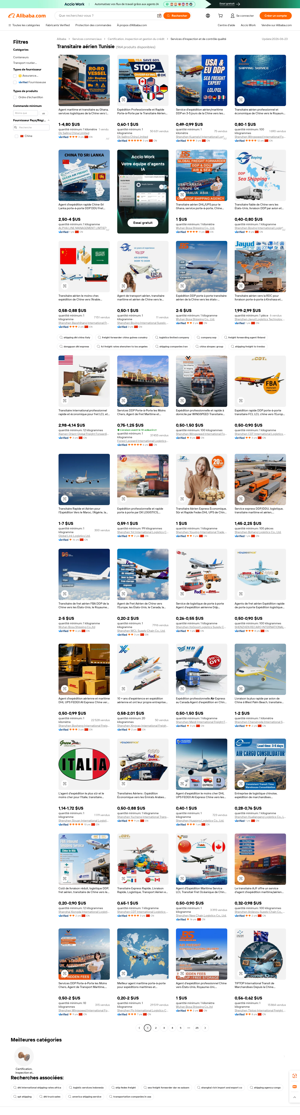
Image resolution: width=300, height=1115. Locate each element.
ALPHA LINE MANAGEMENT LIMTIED (83, 228)
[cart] (221, 16)
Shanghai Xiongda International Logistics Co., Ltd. (84, 911)
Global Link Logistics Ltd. (74, 535)
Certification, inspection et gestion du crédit (136, 39)
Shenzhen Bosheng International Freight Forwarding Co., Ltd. (84, 725)
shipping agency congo (265, 1087)
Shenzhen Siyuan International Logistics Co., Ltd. (84, 820)
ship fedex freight (123, 1087)
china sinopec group (209, 346)
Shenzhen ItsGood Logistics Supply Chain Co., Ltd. (201, 627)
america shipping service (84, 1096)
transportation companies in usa (130, 1096)
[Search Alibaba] (106, 15)
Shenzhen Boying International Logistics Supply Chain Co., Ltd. (260, 228)
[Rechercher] (176, 15)
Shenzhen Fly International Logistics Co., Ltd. (143, 1010)
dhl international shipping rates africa (37, 1087)
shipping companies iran (171, 346)
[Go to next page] (205, 1028)
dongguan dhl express (74, 346)
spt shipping (22, 1096)
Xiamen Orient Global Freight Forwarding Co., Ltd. (84, 433)
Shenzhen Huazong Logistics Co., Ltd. (200, 820)
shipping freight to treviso (248, 346)
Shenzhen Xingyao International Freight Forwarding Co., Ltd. (143, 725)
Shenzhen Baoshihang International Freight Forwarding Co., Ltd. (84, 323)
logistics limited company (172, 337)
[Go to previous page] (139, 1028)
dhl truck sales (49, 1096)
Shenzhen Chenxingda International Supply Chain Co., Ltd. (260, 722)
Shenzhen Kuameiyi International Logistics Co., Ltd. (201, 136)
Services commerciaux (87, 39)
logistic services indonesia (86, 1087)
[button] (159, 15)
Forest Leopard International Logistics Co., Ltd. (143, 440)
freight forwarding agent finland (244, 337)
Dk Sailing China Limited (74, 133)
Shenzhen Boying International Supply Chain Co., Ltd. (143, 323)
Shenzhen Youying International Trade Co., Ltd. (201, 532)
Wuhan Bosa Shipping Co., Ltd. (195, 228)
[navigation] (31, 534)
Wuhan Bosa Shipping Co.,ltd (77, 627)
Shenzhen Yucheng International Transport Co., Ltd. (143, 816)
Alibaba (61, 39)
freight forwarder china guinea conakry (122, 337)
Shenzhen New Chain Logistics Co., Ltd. (201, 915)
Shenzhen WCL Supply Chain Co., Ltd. (141, 630)
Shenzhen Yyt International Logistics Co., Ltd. (143, 532)
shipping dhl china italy (75, 337)
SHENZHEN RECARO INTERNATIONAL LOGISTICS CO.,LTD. (260, 627)
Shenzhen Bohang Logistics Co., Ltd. (258, 532)
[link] (294, 1076)
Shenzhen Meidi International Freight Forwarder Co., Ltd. (201, 722)
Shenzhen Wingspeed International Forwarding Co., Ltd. (260, 136)
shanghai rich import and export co (219, 1087)
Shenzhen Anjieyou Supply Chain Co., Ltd (260, 911)
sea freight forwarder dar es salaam (166, 1087)
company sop (206, 337)
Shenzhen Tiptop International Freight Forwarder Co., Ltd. (260, 1010)
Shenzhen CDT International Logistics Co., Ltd (260, 433)
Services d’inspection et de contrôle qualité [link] (198, 39)
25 (197, 1027)
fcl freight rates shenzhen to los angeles (122, 346)
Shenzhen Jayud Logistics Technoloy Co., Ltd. (260, 319)
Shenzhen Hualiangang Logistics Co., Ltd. (260, 816)
